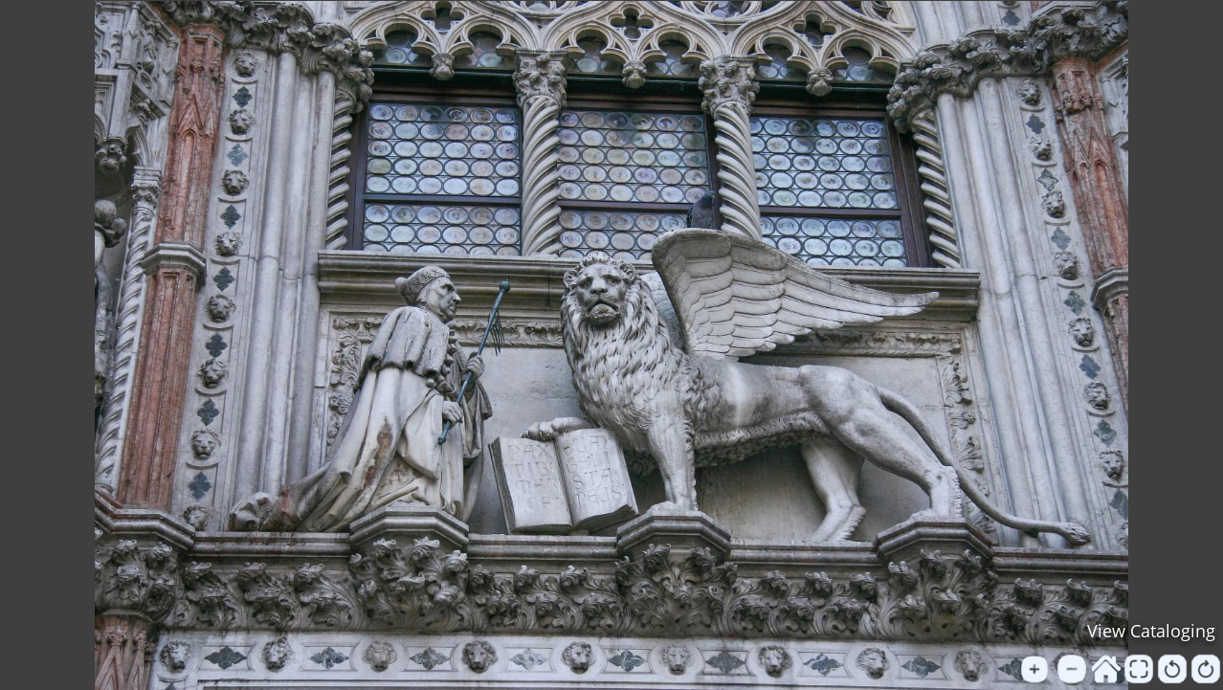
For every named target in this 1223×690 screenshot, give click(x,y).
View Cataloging (1151, 630)
